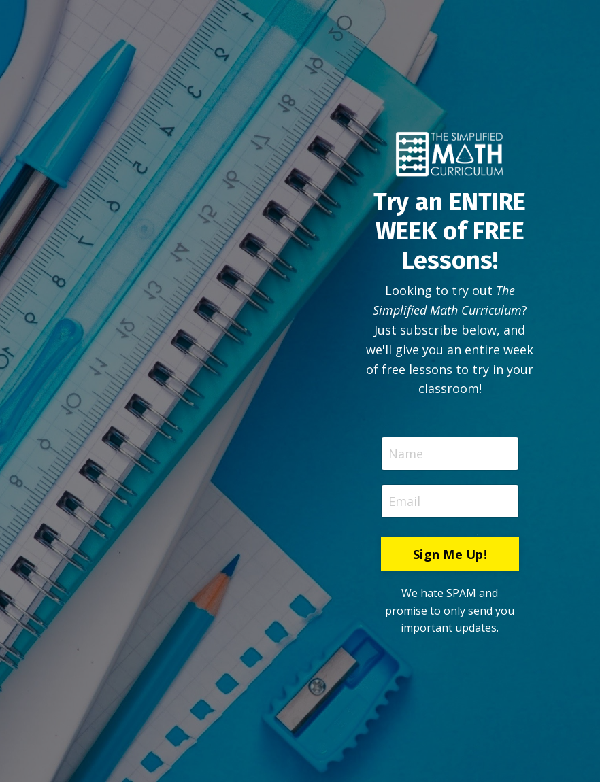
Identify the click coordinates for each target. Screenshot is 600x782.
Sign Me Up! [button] (450, 554)
